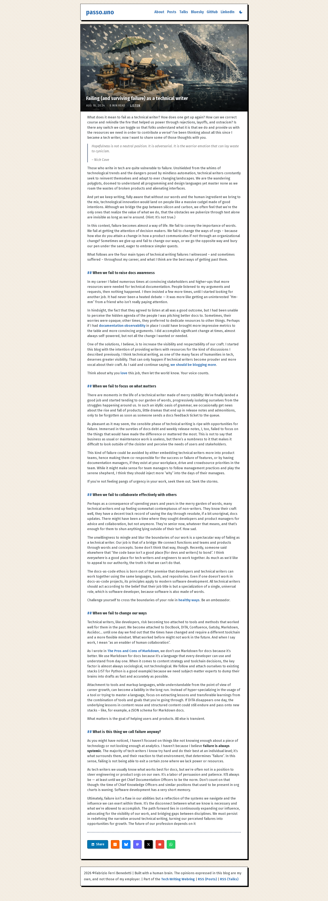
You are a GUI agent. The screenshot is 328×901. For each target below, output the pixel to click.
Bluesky (197, 12)
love (123, 373)
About (159, 12)
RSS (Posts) (207, 879)
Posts (171, 12)
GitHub (212, 12)
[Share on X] (155, 844)
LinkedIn (227, 12)
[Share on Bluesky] (132, 844)
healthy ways (189, 600)
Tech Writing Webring (178, 879)
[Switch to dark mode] (240, 12)
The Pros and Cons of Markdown (133, 651)
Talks (183, 12)
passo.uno (100, 12)
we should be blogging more (193, 365)
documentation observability (122, 326)
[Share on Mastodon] (144, 844)
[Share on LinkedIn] (100, 844)
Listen (135, 105)
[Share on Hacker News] (121, 844)
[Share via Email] (166, 844)
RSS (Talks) (229, 879)
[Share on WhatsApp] (177, 844)
